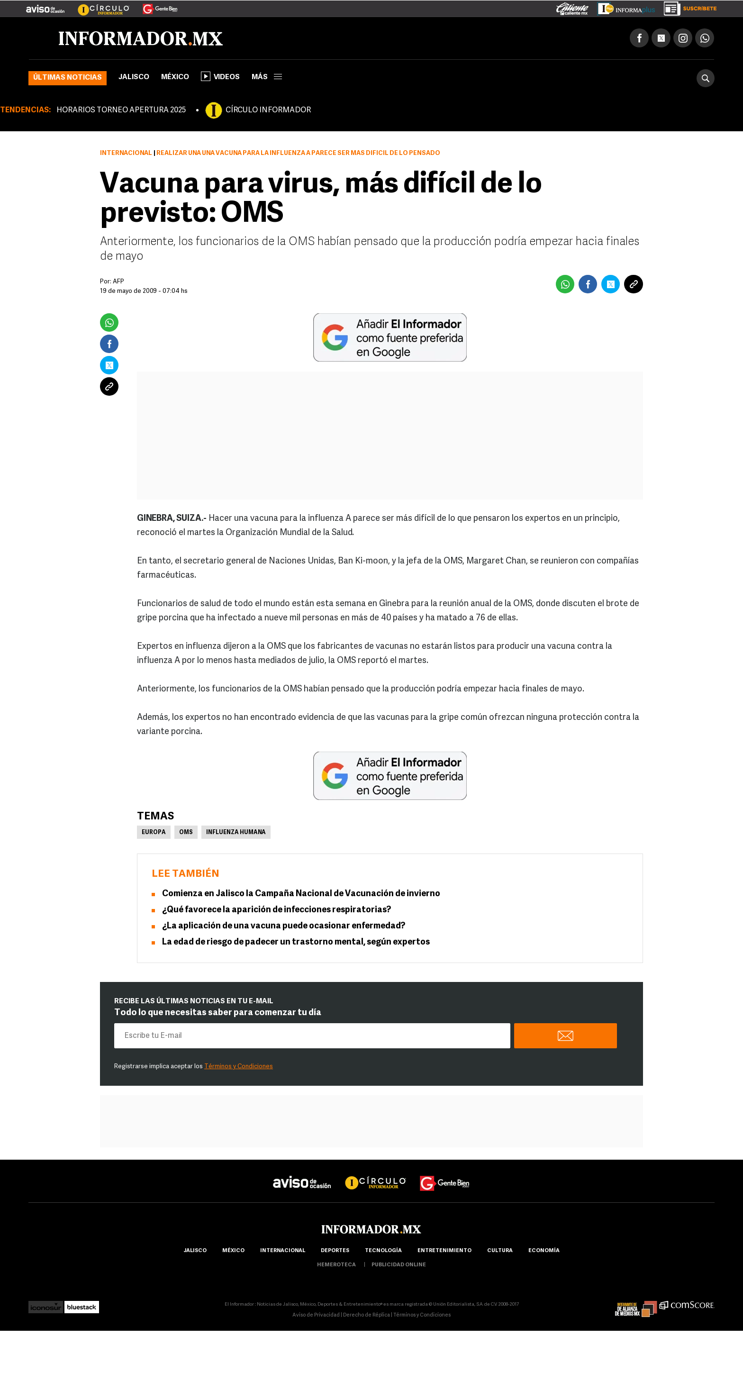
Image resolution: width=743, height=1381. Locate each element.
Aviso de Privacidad (316, 1315)
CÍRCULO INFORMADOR (268, 110)
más (267, 77)
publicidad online (399, 1265)
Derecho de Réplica (366, 1315)
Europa (154, 833)
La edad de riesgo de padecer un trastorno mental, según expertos (296, 942)
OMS (186, 833)
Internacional (126, 153)
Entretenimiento (444, 1251)
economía (544, 1251)
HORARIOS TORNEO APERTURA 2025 (121, 110)
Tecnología (383, 1251)
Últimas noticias (67, 78)
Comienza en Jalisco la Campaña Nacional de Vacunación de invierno (301, 894)
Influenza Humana (236, 833)
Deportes (335, 1251)
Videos (220, 76)
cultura (500, 1251)
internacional (282, 1251)
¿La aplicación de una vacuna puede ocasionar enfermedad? (283, 926)
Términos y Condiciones (238, 1066)
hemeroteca (336, 1265)
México (175, 77)
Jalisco (133, 77)
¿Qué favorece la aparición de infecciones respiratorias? (276, 910)
